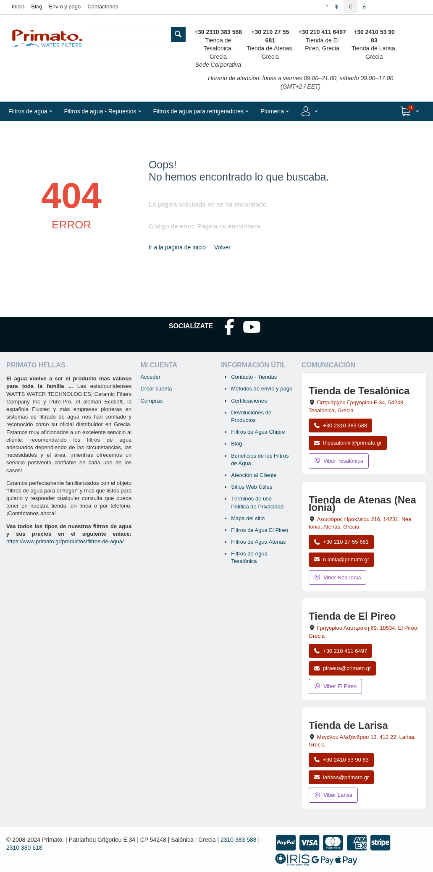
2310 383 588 (238, 839)
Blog (36, 6)
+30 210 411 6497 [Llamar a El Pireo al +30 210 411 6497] (340, 651)
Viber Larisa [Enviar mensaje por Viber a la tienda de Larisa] (333, 795)
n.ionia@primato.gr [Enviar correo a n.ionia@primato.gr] (341, 559)
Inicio (18, 6)
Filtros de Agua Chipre (258, 432)
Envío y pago (65, 6)
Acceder (150, 377)
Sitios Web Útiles (251, 487)
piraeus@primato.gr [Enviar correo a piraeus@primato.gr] (342, 668)
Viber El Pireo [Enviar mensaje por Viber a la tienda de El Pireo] (335, 686)
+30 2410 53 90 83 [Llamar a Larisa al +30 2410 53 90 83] (341, 760)
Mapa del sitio (248, 518)
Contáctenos (102, 6)
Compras (151, 401)
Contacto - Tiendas (254, 377)
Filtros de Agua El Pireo (259, 530)
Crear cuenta (156, 388)
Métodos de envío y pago (261, 388)
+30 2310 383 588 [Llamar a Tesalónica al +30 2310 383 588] (340, 425)
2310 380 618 (24, 847)
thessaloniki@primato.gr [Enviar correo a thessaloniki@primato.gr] (348, 443)
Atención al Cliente (253, 475)
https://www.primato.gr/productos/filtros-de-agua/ (65, 541)
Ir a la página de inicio (177, 247)
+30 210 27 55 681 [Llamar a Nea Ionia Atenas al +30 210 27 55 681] (341, 542)
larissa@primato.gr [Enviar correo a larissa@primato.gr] (341, 777)
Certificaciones (249, 401)
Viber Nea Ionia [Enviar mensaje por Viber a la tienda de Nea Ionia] (337, 577)
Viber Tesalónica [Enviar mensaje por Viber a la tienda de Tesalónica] (338, 461)
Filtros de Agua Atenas (258, 542)
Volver (222, 247)
